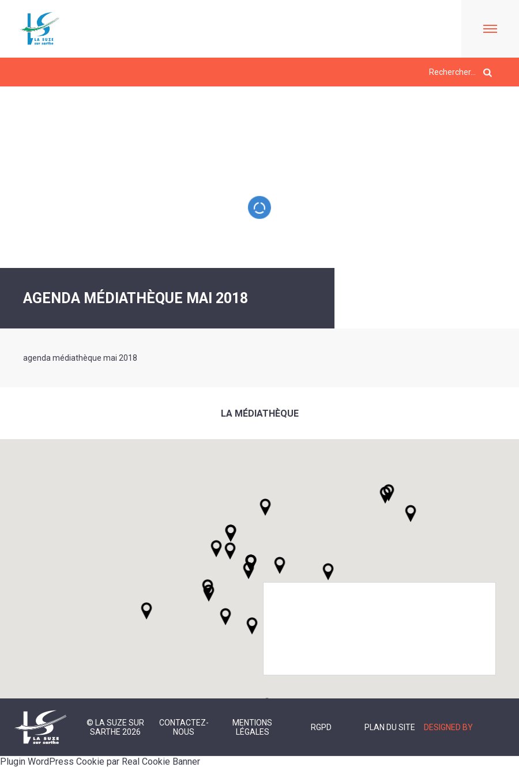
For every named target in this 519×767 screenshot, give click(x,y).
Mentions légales (252, 727)
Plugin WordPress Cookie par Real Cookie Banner (100, 761)
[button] (279, 565)
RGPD (321, 727)
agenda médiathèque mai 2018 (80, 357)
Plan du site (389, 727)
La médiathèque (260, 413)
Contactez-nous (184, 727)
